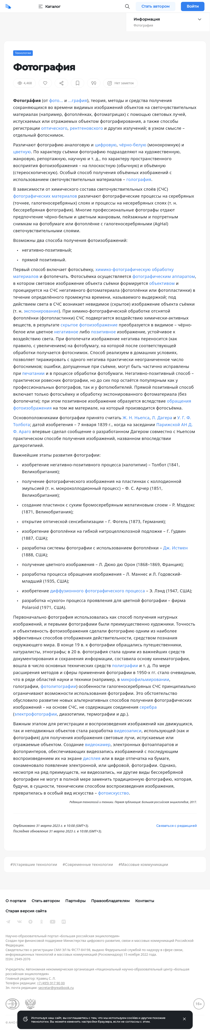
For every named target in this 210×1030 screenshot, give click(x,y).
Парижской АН (171, 424)
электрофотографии (36, 714)
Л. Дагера (162, 417)
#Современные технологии (88, 864)
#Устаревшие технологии (33, 864)
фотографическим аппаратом (163, 276)
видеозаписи (128, 730)
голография (138, 179)
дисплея (92, 758)
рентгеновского (86, 128)
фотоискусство (113, 793)
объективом (162, 283)
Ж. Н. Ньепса (136, 417)
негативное (66, 331)
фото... (56, 100)
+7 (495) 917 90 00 (51, 983)
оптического (54, 128)
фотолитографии (58, 686)
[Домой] (8, 6)
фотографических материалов (45, 196)
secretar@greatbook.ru (56, 987)
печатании (33, 373)
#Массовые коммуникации (143, 864)
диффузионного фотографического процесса (97, 590)
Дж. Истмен (175, 548)
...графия (77, 100)
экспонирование (41, 311)
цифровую (106, 145)
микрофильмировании (145, 679)
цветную (22, 151)
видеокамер (98, 744)
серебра (148, 707)
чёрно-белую (133, 145)
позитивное (103, 331)
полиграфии (125, 665)
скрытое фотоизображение (89, 325)
